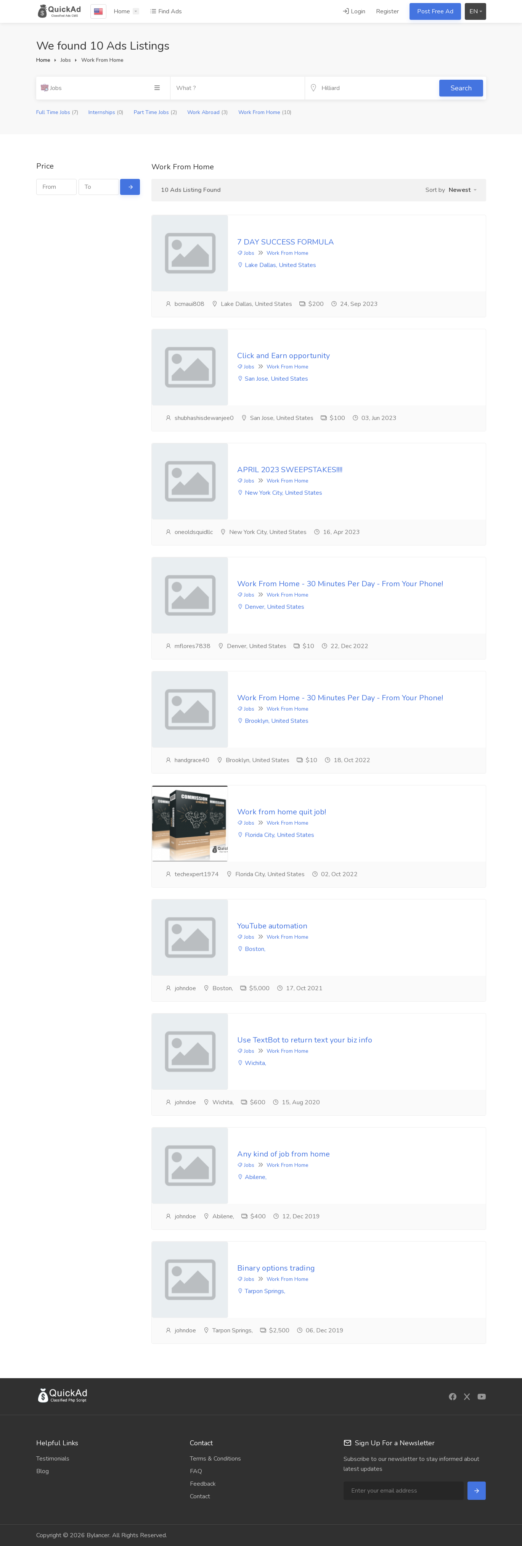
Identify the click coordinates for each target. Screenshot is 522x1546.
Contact (200, 1496)
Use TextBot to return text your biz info (304, 1040)
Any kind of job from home (283, 1154)
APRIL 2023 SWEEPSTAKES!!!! (289, 470)
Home (122, 11)
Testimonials (52, 1458)
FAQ (196, 1471)
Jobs (245, 253)
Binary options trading (276, 1268)
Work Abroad (207, 112)
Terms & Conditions (215, 1458)
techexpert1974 (192, 874)
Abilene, (252, 1177)
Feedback (203, 1484)
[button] (463, 190)
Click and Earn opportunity (283, 356)
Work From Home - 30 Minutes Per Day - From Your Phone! (340, 584)
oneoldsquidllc (189, 532)
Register (387, 11)
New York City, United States (279, 493)
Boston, (251, 949)
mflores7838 (187, 646)
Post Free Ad (435, 11)
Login (353, 11)
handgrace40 (187, 760)
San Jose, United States (272, 379)
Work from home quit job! (281, 812)
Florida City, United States (275, 835)
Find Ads (166, 11)
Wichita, (251, 1063)
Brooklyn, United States (272, 721)
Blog (42, 1471)
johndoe (180, 988)
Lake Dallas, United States (276, 265)
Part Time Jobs (155, 112)
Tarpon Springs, (261, 1291)
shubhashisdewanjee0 (199, 418)
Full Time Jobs (57, 112)
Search (461, 88)
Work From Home (264, 112)
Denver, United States (270, 607)
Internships (105, 112)
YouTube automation (272, 926)
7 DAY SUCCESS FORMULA (285, 242)
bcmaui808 (184, 304)
